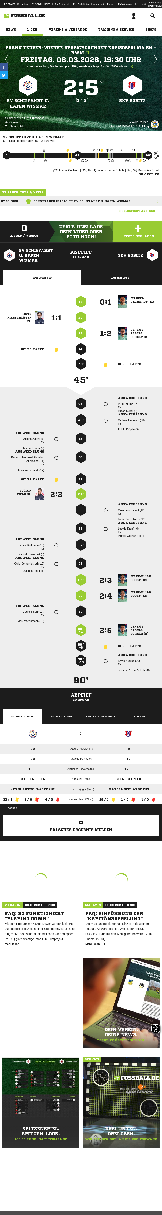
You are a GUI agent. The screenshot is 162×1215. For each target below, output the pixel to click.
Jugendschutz (79, 1201)
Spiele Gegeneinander (101, 716)
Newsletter (142, 4)
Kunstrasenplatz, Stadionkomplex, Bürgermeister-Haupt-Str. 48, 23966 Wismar (81, 67)
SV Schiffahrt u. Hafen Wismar (27, 103)
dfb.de (25, 4)
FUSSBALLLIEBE (41, 4)
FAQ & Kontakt (126, 4)
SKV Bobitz (132, 100)
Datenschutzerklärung (30, 1201)
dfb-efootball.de (62, 4)
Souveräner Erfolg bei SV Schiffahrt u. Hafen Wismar (82, 201)
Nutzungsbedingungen (56, 1201)
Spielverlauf (42, 278)
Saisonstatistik (22, 716)
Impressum (9, 1201)
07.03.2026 (9, 201)
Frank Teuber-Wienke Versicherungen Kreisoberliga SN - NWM (81, 50)
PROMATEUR (11, 4)
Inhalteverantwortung (101, 1201)
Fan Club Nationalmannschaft (88, 4)
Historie (139, 716)
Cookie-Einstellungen (127, 1201)
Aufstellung (120, 278)
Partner (111, 4)
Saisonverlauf (61, 716)
